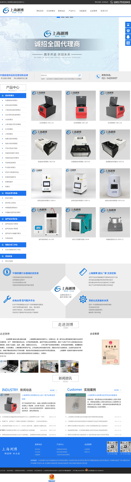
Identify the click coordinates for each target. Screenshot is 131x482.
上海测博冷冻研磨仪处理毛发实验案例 (102, 395)
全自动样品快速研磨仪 (13, 115)
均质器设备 (9, 238)
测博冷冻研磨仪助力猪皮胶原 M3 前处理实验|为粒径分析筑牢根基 (88, 435)
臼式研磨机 (9, 129)
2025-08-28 (52, 435)
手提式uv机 (40, 463)
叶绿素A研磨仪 (10, 167)
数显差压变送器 (82, 463)
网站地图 (98, 2)
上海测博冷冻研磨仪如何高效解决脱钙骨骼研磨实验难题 (85, 417)
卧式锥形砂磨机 (62, 460)
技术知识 (37, 449)
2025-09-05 (43, 430)
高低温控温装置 (62, 463)
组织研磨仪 (50, 79)
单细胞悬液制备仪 (11, 207)
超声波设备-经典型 (11, 224)
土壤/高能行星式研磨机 (13, 124)
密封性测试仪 (104, 460)
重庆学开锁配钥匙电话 (92, 460)
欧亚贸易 (81, 460)
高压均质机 (9, 198)
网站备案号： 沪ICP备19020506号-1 (75, 470)
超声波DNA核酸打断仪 (13, 233)
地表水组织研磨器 (69, 79)
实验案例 (82, 11)
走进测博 (93, 11)
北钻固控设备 (73, 460)
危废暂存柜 (126, 460)
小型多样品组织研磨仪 (13, 110)
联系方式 (104, 11)
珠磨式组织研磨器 (11, 139)
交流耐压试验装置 (51, 463)
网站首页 (40, 11)
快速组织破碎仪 (10, 177)
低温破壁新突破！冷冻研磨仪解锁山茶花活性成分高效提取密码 (87, 430)
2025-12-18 (52, 425)
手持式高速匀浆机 (11, 148)
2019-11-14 (52, 417)
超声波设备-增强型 (11, 228)
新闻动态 (61, 11)
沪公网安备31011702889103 (94, 470)
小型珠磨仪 (9, 134)
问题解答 (37, 454)
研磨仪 (7, 186)
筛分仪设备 (9, 261)
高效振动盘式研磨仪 (12, 158)
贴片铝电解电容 (51, 460)
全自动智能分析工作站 (13, 249)
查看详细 (3, 356)
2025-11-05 (52, 430)
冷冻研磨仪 (50, 11)
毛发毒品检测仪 (10, 162)
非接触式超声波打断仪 (13, 212)
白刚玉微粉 (72, 463)
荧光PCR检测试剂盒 (12, 172)
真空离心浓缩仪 (10, 203)
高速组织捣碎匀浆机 (12, 153)
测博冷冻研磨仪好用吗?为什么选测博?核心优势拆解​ (18, 430)
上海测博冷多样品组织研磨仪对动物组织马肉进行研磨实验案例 (87, 421)
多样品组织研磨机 (11, 105)
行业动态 (37, 452)
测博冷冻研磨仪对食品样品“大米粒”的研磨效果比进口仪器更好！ (88, 426)
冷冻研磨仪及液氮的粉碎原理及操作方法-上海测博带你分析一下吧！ (23, 417)
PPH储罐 (33, 463)
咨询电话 (105, 2)
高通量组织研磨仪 (58, 79)
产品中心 (72, 11)
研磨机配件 (9, 182)
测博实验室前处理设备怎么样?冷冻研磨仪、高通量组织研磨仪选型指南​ (24, 435)
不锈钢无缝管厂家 (116, 460)
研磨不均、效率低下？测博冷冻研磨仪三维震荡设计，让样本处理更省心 (25, 421)
